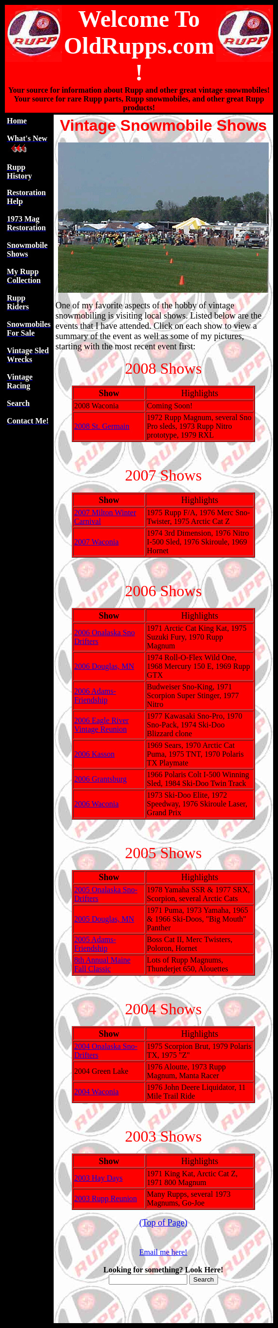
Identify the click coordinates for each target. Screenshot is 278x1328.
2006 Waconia (96, 804)
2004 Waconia (96, 1091)
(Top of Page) (163, 1222)
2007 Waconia (96, 542)
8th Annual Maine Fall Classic (102, 964)
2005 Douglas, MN (104, 919)
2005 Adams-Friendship (95, 943)
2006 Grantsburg (100, 779)
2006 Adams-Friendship (95, 695)
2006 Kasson (94, 754)
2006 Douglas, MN (104, 666)
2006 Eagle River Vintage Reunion (101, 724)
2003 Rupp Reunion (105, 1198)
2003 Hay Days (98, 1178)
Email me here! (163, 1252)
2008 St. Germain (101, 426)
